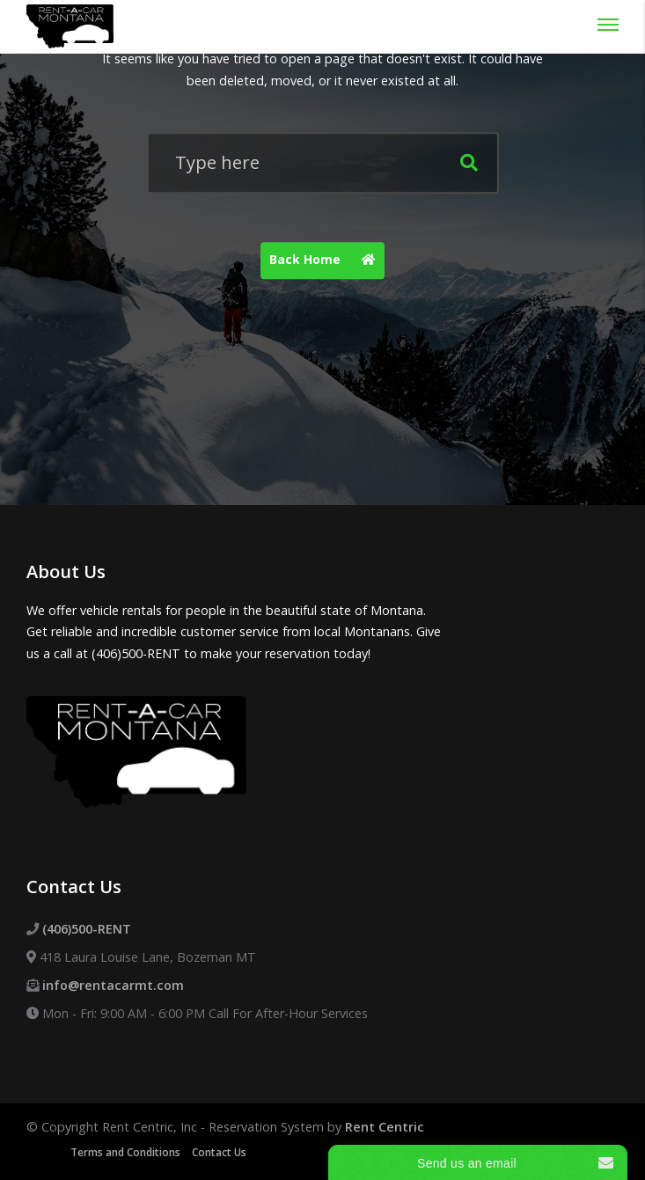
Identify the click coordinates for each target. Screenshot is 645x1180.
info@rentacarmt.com (113, 985)
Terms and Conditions (125, 1152)
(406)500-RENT (86, 928)
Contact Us (219, 1152)
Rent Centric (384, 1126)
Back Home (327, 260)
